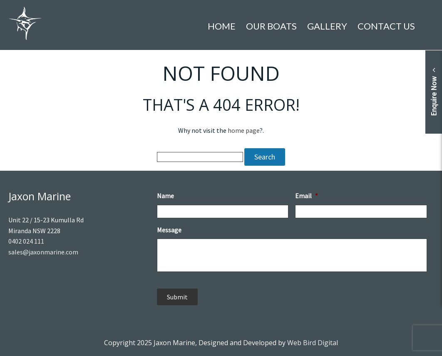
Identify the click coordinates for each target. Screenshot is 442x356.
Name (165, 196)
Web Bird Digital (312, 342)
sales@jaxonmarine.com (43, 252)
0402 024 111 (26, 241)
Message (169, 230)
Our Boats (271, 26)
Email (306, 196)
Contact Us (386, 26)
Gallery (327, 26)
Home (222, 26)
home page (244, 130)
